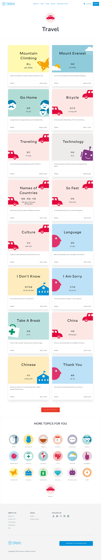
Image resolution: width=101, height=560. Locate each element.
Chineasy (8, 4)
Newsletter (62, 4)
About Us (11, 516)
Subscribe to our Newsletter (76, 543)
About (36, 4)
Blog (53, 4)
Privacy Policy (34, 519)
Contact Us (11, 519)
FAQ (9, 528)
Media (32, 516)
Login (88, 4)
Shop (96, 4)
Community (12, 522)
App (42, 4)
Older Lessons (50, 410)
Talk (47, 4)
